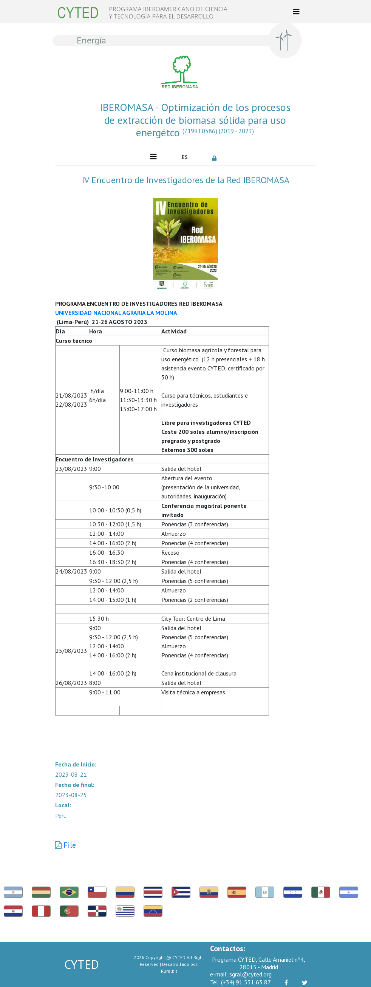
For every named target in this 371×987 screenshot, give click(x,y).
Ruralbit (169, 971)
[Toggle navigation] (296, 11)
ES (185, 157)
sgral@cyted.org (241, 974)
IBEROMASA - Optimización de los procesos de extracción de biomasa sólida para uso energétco (195, 120)
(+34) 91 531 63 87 (240, 982)
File (69, 845)
